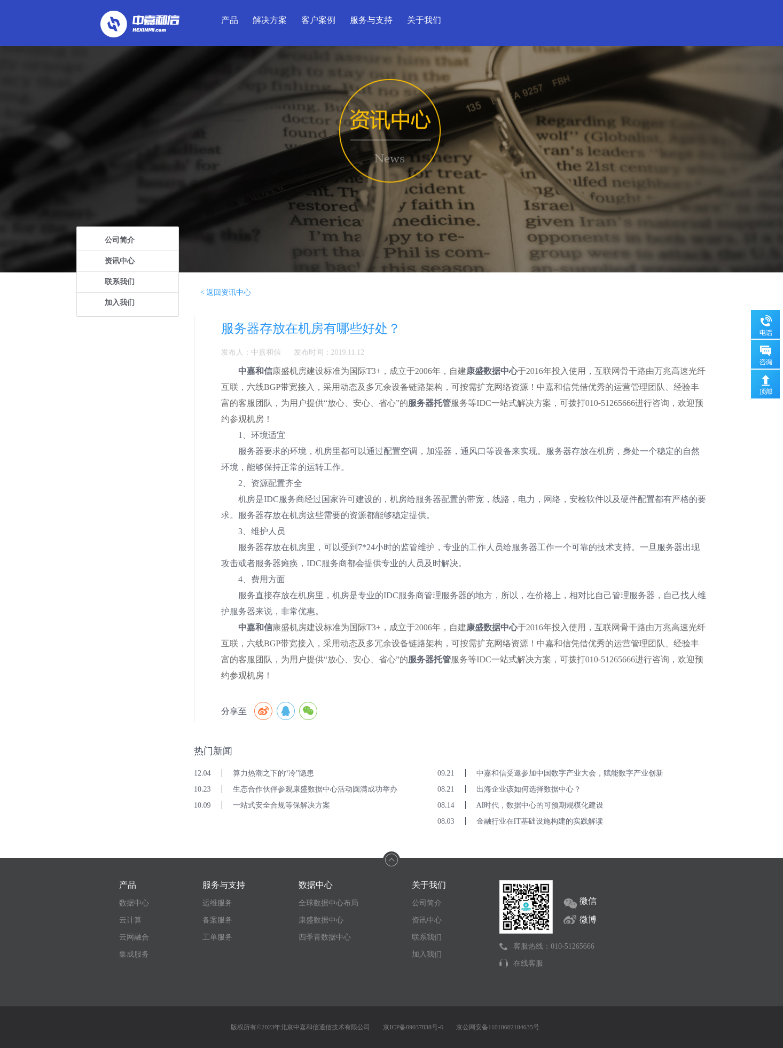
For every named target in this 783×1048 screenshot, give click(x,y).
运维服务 (217, 903)
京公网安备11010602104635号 (497, 1027)
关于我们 (424, 20)
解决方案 (270, 20)
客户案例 (318, 20)
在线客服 (528, 963)
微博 (588, 919)
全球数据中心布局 (328, 903)
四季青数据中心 (325, 937)
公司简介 (120, 240)
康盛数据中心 (321, 920)
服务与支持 (371, 20)
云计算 (130, 920)
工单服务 (217, 937)
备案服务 (217, 920)
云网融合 (134, 937)
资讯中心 (120, 261)
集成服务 (134, 954)
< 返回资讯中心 (225, 292)
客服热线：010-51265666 (553, 946)
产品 (229, 20)
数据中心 (134, 903)
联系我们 (120, 282)
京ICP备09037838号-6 (413, 1027)
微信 (588, 900)
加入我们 (120, 303)
